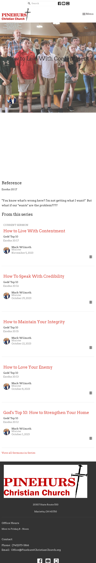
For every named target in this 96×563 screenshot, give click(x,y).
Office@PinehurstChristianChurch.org (36, 549)
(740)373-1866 (20, 545)
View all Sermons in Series (18, 452)
